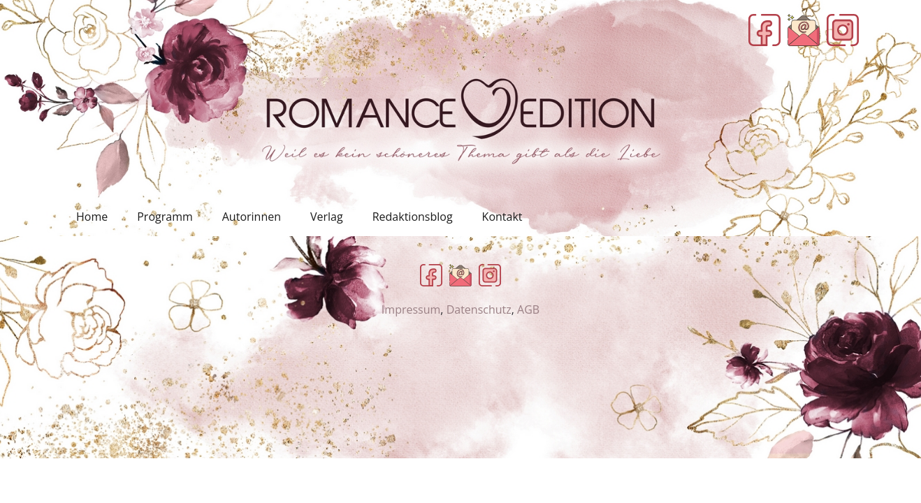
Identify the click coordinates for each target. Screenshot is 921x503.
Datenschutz (479, 309)
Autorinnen (251, 216)
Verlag (326, 216)
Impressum (411, 309)
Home (92, 216)
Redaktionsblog (412, 216)
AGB (528, 309)
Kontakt (502, 216)
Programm (165, 216)
